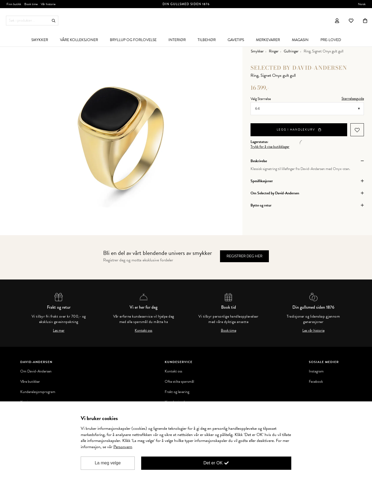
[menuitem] (39, 39)
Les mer (59, 330)
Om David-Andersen (36, 371)
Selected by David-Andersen (299, 68)
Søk (53, 20)
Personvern (122, 447)
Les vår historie (313, 330)
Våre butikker (30, 381)
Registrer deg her (244, 256)
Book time (228, 330)
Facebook (316, 381)
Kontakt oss (143, 330)
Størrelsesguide (352, 98)
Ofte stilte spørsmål (179, 381)
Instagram (316, 371)
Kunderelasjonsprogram (37, 392)
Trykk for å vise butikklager (270, 146)
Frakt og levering (177, 392)
